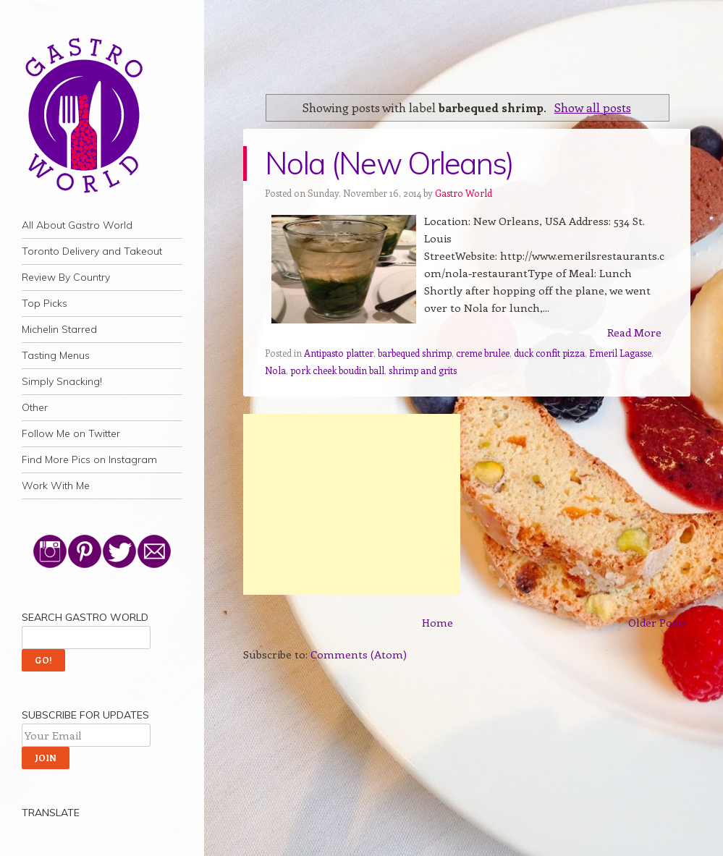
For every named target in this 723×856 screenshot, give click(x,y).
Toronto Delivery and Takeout (92, 251)
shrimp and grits (423, 370)
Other (35, 407)
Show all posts (592, 107)
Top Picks (44, 303)
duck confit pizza (549, 353)
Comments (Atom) (358, 654)
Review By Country (66, 277)
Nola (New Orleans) (389, 163)
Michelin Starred (59, 329)
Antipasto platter (338, 353)
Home (437, 622)
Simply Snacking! (62, 381)
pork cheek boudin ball (337, 370)
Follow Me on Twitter (71, 433)
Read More (634, 332)
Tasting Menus (56, 355)
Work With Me (56, 485)
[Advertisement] (351, 504)
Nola (275, 370)
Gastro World (463, 193)
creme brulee (483, 353)
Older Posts (657, 622)
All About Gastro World (77, 225)
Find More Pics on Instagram (89, 459)
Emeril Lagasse (620, 353)
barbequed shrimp (415, 353)
